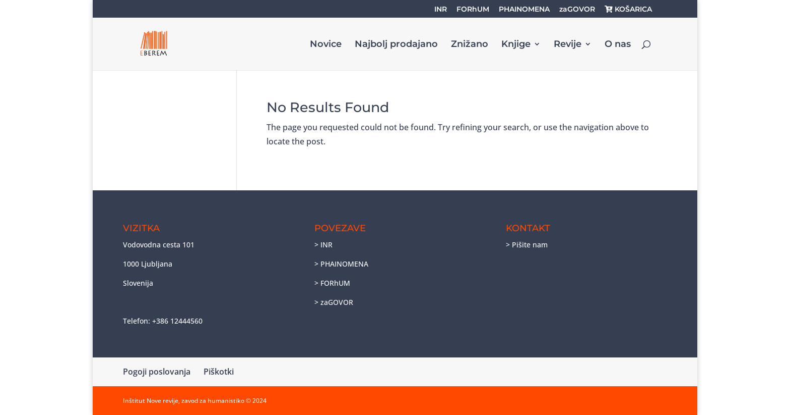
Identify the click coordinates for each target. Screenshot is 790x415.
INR (440, 10)
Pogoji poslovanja (156, 371)
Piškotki (219, 371)
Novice (326, 44)
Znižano (469, 44)
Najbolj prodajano (396, 44)
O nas (618, 44)
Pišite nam (530, 244)
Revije (567, 44)
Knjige (516, 44)
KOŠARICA (628, 10)
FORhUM (472, 10)
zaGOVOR (577, 10)
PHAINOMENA (524, 10)
